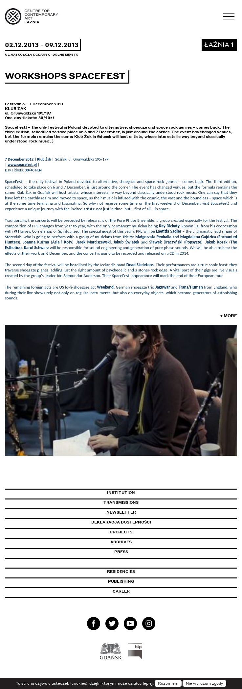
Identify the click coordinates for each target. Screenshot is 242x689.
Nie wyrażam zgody (204, 683)
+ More (228, 315)
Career (121, 591)
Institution (121, 492)
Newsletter (121, 512)
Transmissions (149, 502)
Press (121, 551)
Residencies (121, 571)
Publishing (121, 581)
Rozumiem (168, 683)
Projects (121, 532)
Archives (121, 542)
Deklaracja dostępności (121, 522)
